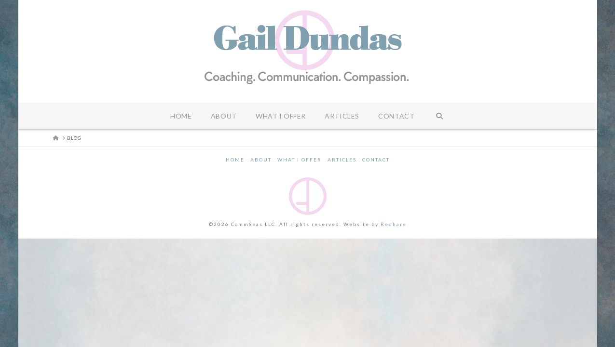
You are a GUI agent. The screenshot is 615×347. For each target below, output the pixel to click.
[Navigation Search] (439, 116)
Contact (376, 159)
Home (235, 159)
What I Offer (299, 159)
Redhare (394, 224)
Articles (342, 159)
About (261, 159)
